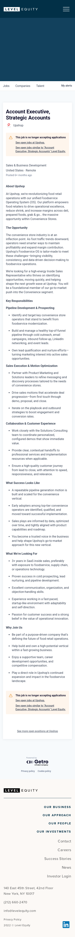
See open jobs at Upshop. (30, 142)
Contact (64, 841)
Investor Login (59, 876)
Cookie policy (44, 771)
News (66, 867)
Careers (64, 850)
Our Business (57, 807)
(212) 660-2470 (15, 902)
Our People (60, 823)
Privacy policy (28, 771)
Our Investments (54, 832)
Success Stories (57, 859)
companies (22, 86)
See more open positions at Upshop (37, 731)
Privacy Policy (12, 919)
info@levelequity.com (20, 911)
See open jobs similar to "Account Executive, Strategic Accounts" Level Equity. (41, 149)
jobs (6, 86)
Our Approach (57, 815)
